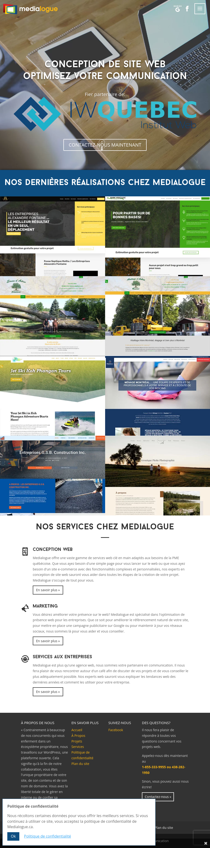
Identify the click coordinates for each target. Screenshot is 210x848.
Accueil (76, 730)
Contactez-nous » (158, 796)
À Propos (78, 735)
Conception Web (53, 550)
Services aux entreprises (62, 657)
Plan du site (80, 763)
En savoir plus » (48, 590)
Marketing (45, 606)
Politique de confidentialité (47, 836)
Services (77, 746)
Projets (76, 741)
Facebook (115, 730)
